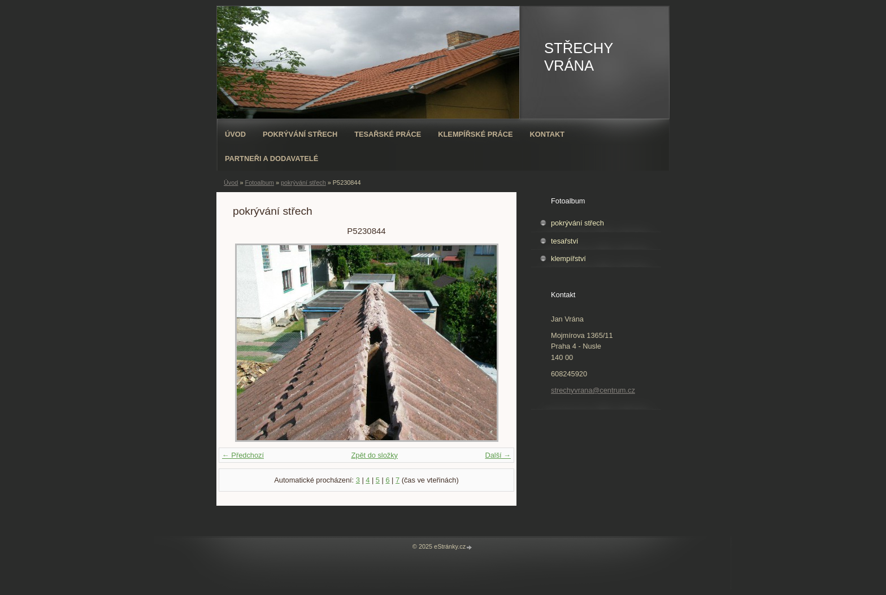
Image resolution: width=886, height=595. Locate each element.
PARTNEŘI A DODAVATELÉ (271, 158)
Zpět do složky (374, 455)
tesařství (564, 241)
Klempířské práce (475, 134)
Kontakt (547, 134)
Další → (498, 455)
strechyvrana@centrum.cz (593, 390)
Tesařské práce (387, 134)
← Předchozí (243, 455)
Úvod (235, 134)
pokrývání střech (303, 182)
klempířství (568, 258)
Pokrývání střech (300, 134)
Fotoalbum (259, 182)
